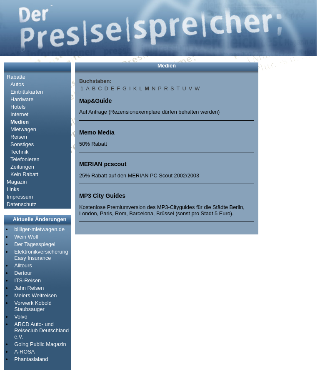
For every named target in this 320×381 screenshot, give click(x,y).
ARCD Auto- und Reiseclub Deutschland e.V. (41, 330)
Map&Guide (95, 100)
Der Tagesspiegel (34, 244)
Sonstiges (22, 144)
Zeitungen (22, 167)
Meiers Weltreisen (35, 295)
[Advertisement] (287, 187)
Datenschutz (21, 204)
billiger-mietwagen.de (39, 229)
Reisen (18, 137)
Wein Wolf (26, 237)
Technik (19, 152)
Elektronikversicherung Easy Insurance (41, 255)
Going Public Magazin (40, 344)
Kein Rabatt (24, 174)
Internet (19, 114)
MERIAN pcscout (102, 164)
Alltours (23, 265)
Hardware (21, 99)
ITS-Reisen (27, 280)
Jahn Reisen (29, 288)
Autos (17, 84)
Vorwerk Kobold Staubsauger (33, 306)
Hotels (17, 107)
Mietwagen (23, 129)
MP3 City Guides (102, 195)
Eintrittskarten (26, 92)
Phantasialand (31, 359)
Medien (19, 122)
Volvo (20, 317)
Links (13, 189)
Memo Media (96, 132)
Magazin (17, 182)
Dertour (23, 273)
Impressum (20, 197)
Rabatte (16, 77)
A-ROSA (24, 352)
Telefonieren (25, 159)
